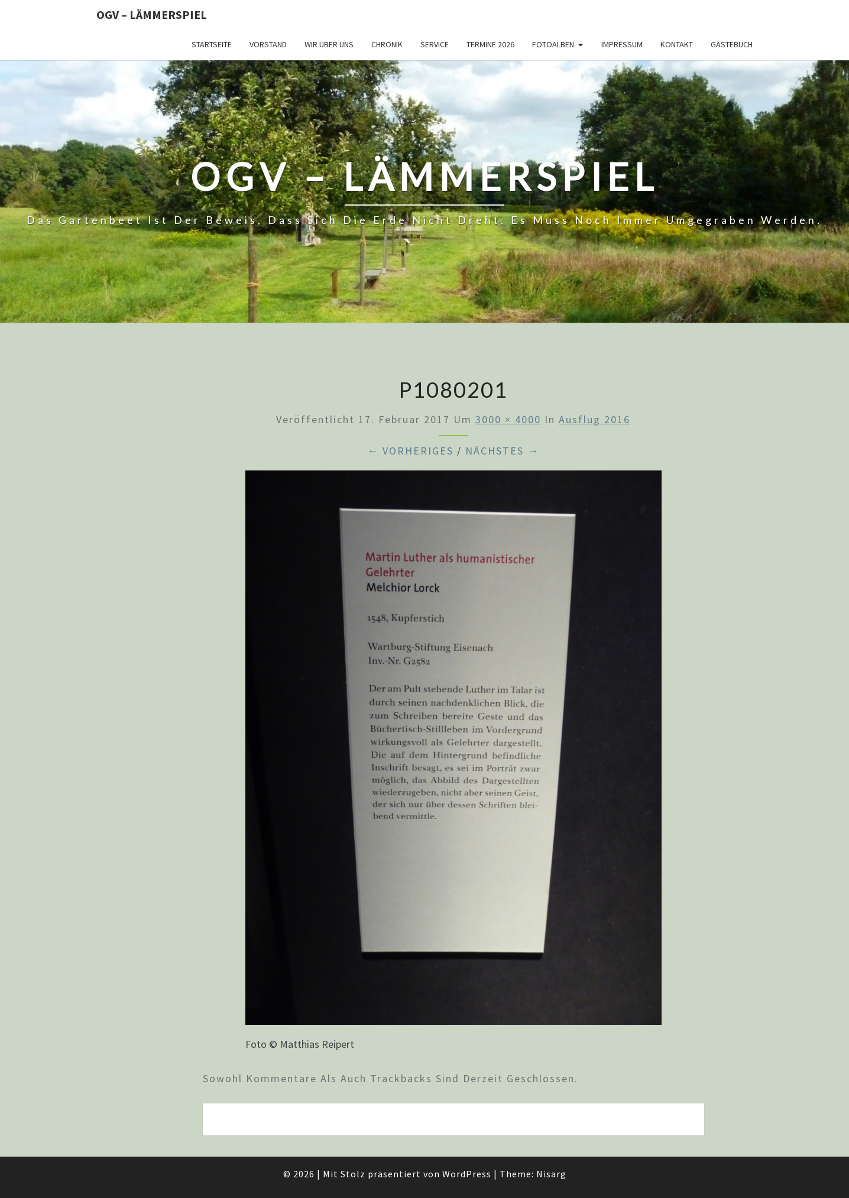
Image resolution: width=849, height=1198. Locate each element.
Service (434, 44)
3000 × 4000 (508, 419)
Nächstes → (502, 450)
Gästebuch (732, 44)
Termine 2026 (490, 44)
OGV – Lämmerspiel (151, 14)
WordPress (466, 1174)
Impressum (622, 44)
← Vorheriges (410, 450)
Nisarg (551, 1174)
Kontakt (676, 44)
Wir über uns (329, 44)
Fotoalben (553, 44)
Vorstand (268, 44)
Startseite (212, 44)
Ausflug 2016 (594, 419)
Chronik (387, 44)
